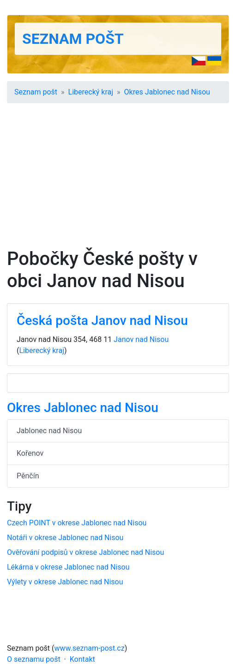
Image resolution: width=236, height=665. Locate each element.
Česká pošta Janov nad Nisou (102, 320)
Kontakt (82, 659)
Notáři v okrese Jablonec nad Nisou (65, 537)
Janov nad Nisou (141, 339)
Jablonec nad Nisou (49, 430)
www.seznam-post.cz (89, 648)
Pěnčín (28, 475)
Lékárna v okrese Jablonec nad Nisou (68, 567)
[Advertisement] (118, 178)
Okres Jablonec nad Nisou (167, 92)
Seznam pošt (73, 38)
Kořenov (30, 453)
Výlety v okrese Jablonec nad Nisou (65, 581)
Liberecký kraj (91, 92)
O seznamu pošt (34, 659)
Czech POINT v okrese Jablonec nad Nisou (76, 522)
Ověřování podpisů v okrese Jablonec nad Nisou (85, 552)
